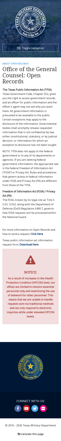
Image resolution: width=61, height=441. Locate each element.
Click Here (37, 234)
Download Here (29, 244)
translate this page (30, 434)
